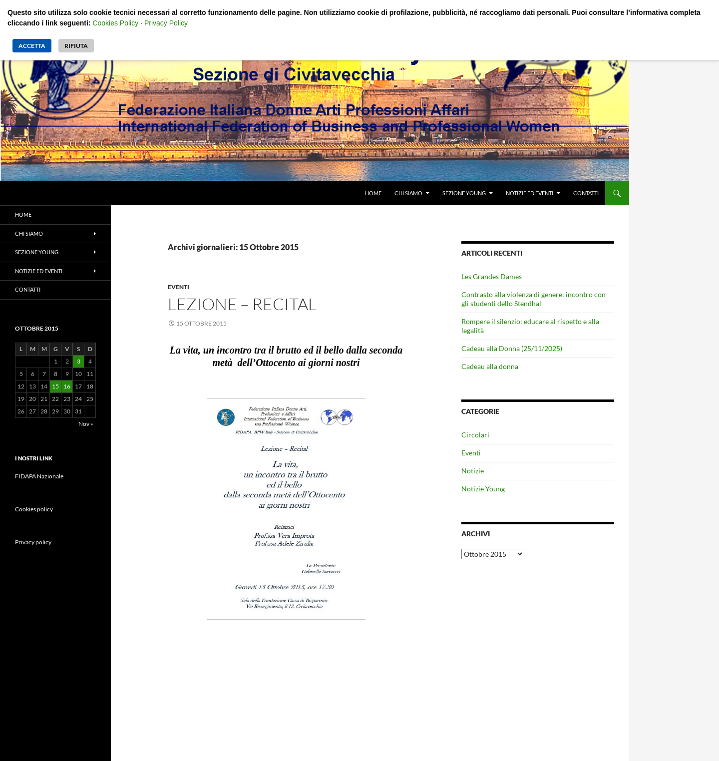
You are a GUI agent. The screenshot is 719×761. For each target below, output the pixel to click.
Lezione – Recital (242, 304)
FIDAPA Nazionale (39, 476)
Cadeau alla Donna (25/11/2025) (511, 348)
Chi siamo (408, 193)
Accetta (31, 45)
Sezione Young (464, 193)
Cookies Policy (115, 23)
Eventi (178, 287)
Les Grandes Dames (491, 276)
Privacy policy (33, 542)
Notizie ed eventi (529, 193)
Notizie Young (483, 488)
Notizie (472, 470)
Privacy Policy (166, 23)
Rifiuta (76, 45)
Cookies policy (34, 509)
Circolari (475, 434)
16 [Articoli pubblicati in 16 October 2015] (66, 386)
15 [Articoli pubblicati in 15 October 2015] (55, 386)
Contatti (586, 193)
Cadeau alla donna (489, 366)
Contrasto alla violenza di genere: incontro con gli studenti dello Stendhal (533, 299)
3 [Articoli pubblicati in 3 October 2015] (78, 361)
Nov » (85, 423)
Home (373, 193)
